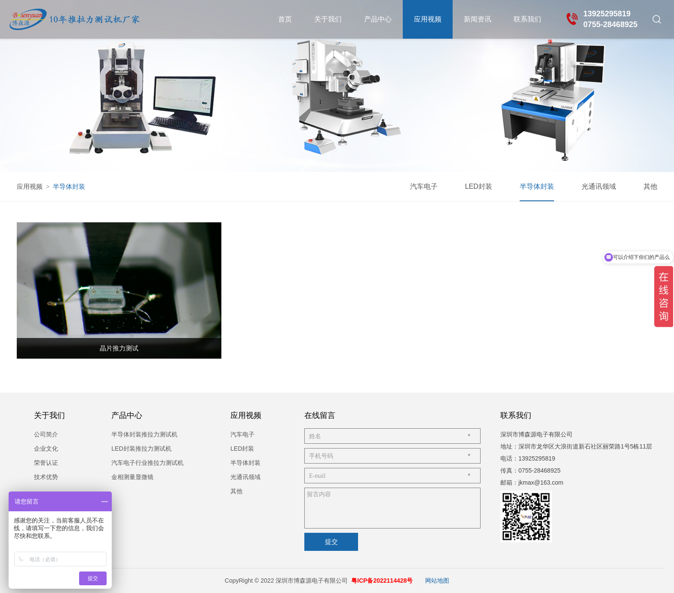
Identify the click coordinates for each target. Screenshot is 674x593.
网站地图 (437, 580)
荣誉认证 (46, 462)
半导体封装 (537, 186)
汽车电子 (424, 186)
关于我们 (328, 19)
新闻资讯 (477, 19)
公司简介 (46, 434)
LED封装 (478, 186)
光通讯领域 (599, 186)
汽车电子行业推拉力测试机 (147, 462)
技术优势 (46, 476)
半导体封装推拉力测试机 (144, 434)
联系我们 (527, 19)
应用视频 (427, 19)
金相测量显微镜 (132, 476)
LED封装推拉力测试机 (141, 448)
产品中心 (378, 19)
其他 (650, 186)
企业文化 (46, 448)
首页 (285, 19)
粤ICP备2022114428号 (382, 580)
